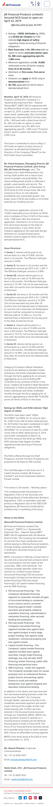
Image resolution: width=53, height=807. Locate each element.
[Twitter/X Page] (40, 797)
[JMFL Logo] (11, 3)
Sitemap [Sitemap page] (40, 804)
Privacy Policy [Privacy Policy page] (30, 804)
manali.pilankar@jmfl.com (24, 759)
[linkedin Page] (20, 797)
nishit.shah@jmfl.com (22, 779)
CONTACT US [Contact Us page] (8, 804)
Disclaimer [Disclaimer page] (18, 804)
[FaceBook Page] (25, 797)
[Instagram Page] (35, 797)
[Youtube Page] (30, 797)
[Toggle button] (47, 3)
